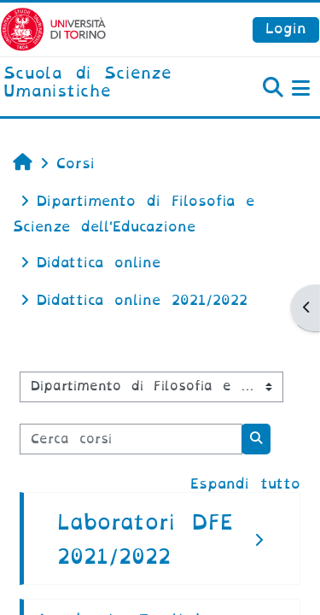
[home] (106, 83)
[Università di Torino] (53, 28)
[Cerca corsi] (131, 439)
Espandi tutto (245, 484)
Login (285, 28)
